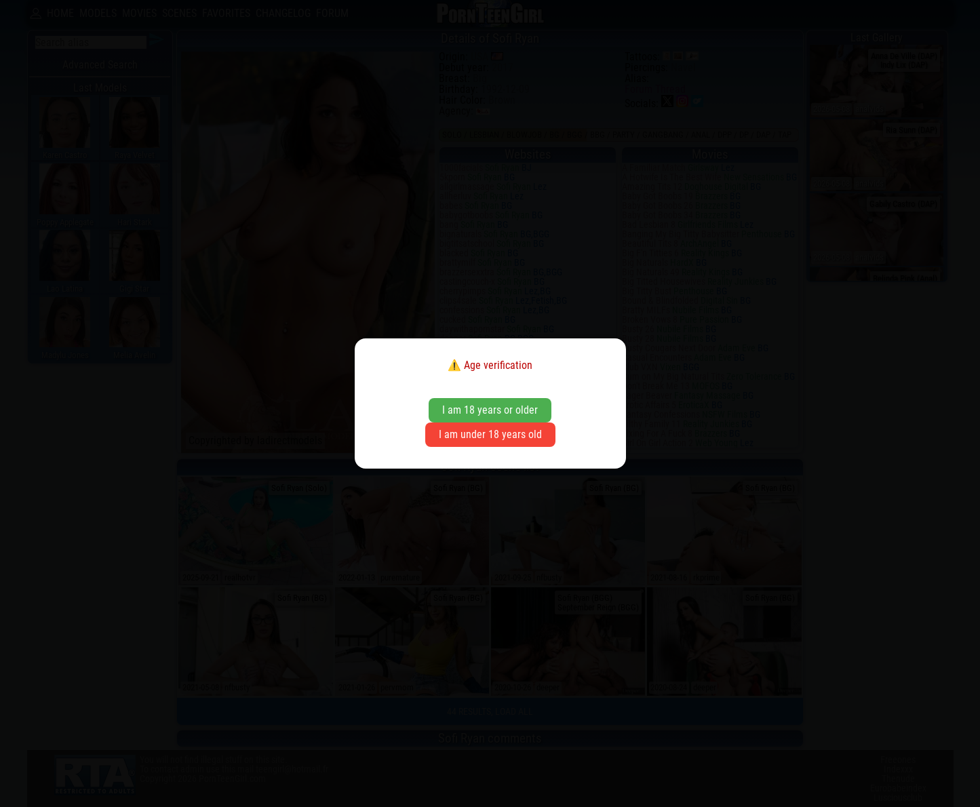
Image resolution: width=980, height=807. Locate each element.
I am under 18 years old (490, 434)
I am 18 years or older (490, 410)
